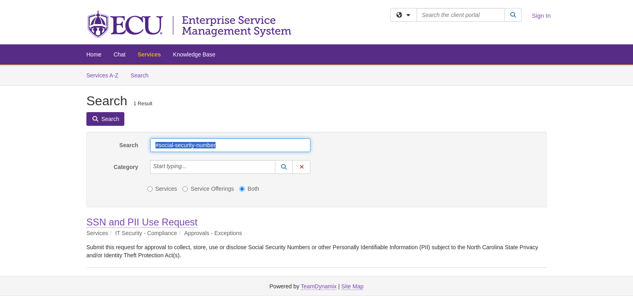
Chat (119, 54)
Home (93, 54)
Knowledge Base (194, 54)
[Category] (191, 167)
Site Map (352, 286)
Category (126, 167)
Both (249, 189)
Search (142, 75)
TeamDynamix (319, 286)
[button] (284, 167)
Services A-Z (102, 75)
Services (149, 54)
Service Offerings (208, 189)
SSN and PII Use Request (141, 222)
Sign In (541, 15)
